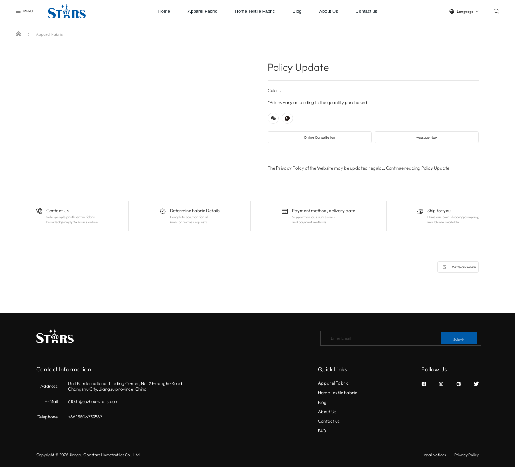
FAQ (322, 431)
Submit (458, 339)
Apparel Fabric (202, 11)
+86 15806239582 (85, 417)
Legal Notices (434, 454)
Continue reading (417, 168)
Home (164, 11)
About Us (328, 11)
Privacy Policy (466, 454)
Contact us (366, 11)
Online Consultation (319, 137)
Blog (297, 11)
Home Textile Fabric (255, 11)
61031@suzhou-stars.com (93, 401)
